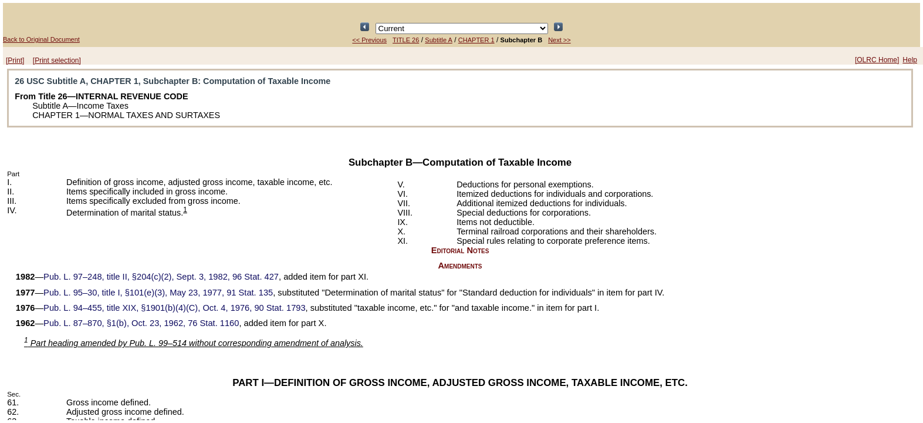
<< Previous (369, 39)
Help (909, 60)
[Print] (15, 60)
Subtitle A (438, 39)
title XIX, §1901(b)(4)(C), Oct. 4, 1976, (174, 308)
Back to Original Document (41, 39)
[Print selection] (57, 60)
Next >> (559, 39)
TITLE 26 (406, 39)
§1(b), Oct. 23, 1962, (141, 323)
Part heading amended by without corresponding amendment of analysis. (193, 343)
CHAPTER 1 (476, 39)
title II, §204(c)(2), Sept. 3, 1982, (161, 276)
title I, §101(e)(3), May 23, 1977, (158, 292)
